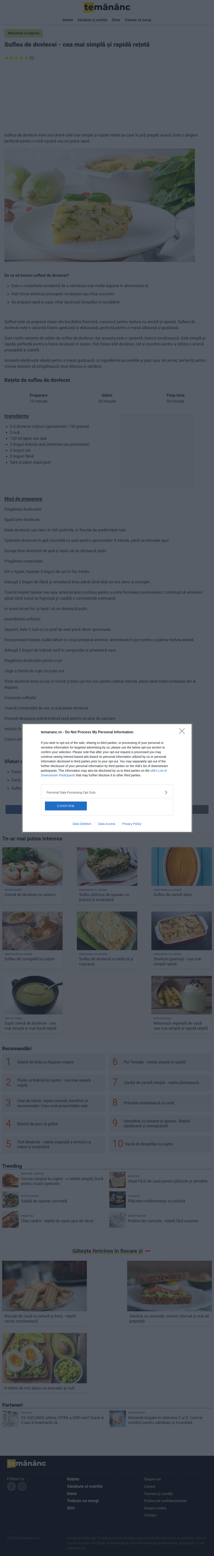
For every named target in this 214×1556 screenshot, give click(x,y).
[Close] (183, 732)
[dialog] (107, 778)
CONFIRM (65, 806)
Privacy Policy (131, 824)
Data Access (106, 824)
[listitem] (107, 792)
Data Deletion (82, 824)
